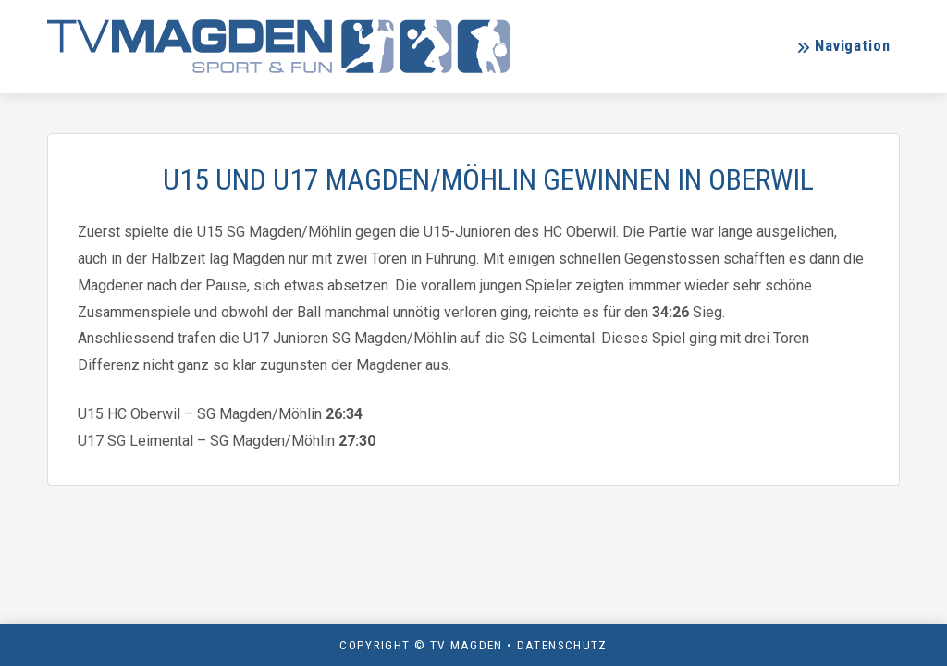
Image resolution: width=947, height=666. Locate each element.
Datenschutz (562, 644)
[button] (843, 47)
